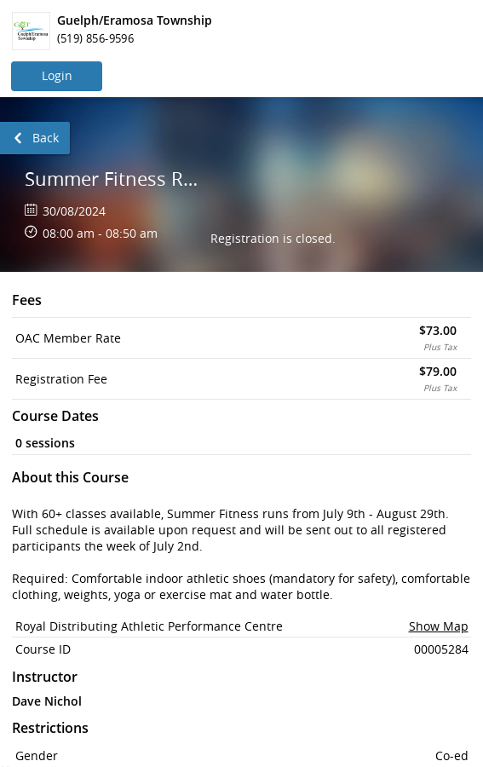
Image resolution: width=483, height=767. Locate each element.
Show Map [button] (439, 626)
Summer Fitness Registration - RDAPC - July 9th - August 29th (113, 178)
